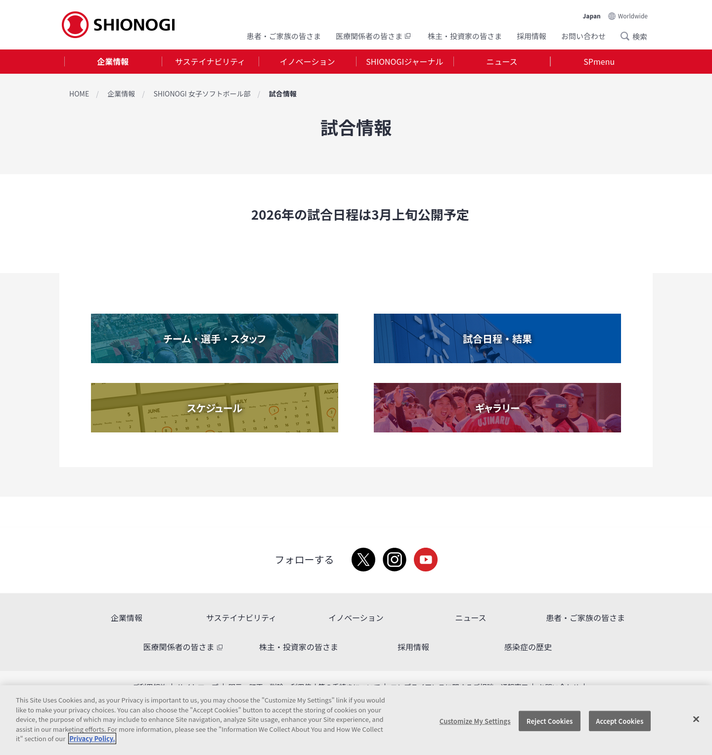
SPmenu (599, 61)
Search (628, 36)
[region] (356, 720)
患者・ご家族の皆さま (284, 36)
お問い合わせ (583, 36)
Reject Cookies (550, 720)
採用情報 (531, 36)
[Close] (696, 719)
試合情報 (283, 93)
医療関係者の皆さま (374, 36)
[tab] (113, 61)
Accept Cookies (619, 720)
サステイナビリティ (210, 61)
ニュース (501, 61)
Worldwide (633, 15)
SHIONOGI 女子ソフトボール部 (201, 93)
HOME (79, 93)
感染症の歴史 (528, 647)
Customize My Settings (475, 720)
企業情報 (113, 61)
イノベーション (307, 61)
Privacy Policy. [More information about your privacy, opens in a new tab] (92, 738)
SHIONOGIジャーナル (404, 61)
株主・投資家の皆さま (465, 36)
